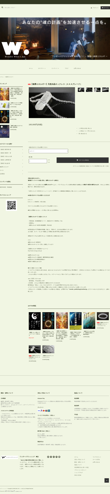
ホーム (31, 68)
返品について (89, 166)
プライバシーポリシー (80, 470)
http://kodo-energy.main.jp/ (35, 250)
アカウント (95, 7)
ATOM (79, 475)
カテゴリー (42, 68)
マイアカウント (97, 457)
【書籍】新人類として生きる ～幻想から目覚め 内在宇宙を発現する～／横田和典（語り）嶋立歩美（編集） (16, 113)
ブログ (66, 68)
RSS (75, 475)
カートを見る (96, 459)
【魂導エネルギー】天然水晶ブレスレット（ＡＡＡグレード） (103, 324)
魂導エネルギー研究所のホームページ (39, 191)
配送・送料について (79, 462)
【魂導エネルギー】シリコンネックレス (48, 356)
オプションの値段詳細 (79, 166)
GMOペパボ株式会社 (21, 488)
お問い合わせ (77, 68)
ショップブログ (78, 472)
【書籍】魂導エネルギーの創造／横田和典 (16, 126)
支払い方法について (79, 459)
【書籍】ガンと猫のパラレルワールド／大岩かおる (34, 334)
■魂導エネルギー (9, 76)
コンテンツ (55, 68)
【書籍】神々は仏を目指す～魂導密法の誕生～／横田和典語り (88, 333)
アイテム (105, 7)
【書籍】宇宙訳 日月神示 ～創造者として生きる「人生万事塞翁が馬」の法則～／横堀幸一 (75, 334)
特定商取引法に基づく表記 (102, 166)
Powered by (11, 491)
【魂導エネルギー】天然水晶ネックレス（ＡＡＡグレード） (35, 357)
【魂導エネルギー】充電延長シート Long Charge (16, 103)
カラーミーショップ (4, 488)
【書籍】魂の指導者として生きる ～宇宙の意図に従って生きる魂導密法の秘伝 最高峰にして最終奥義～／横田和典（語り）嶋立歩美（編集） (16, 92)
